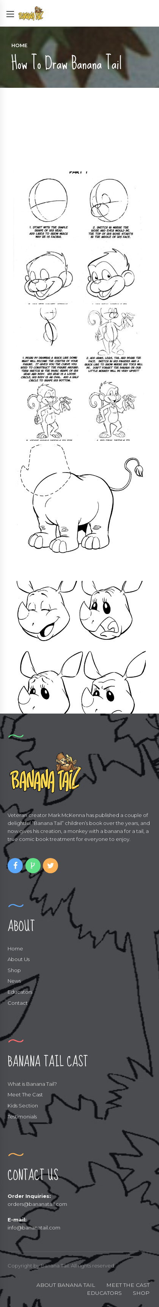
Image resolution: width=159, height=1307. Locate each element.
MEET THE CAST (128, 1285)
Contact (18, 1003)
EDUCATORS (104, 1293)
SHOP (141, 1293)
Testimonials (22, 1116)
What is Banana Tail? (32, 1084)
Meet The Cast (25, 1094)
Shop (14, 970)
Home (19, 45)
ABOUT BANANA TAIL (65, 1285)
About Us (19, 959)
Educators (20, 992)
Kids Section (23, 1105)
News (14, 981)
